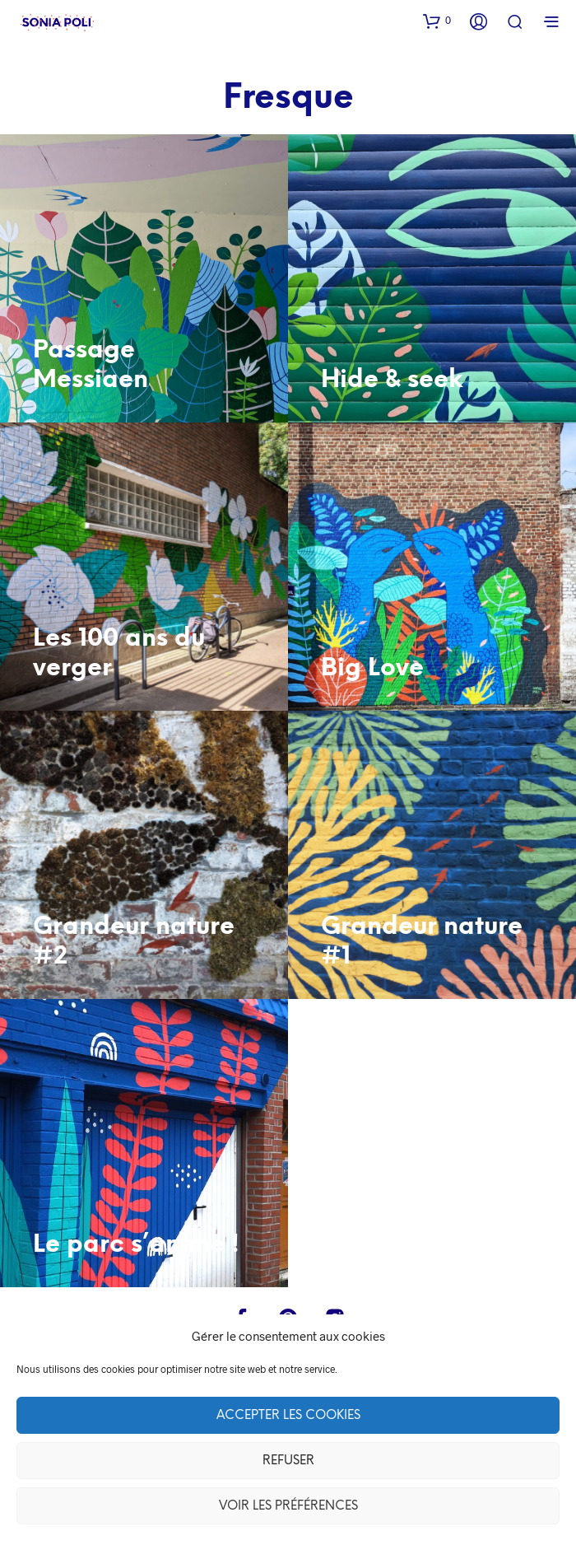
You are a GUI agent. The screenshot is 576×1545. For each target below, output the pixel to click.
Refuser (288, 1461)
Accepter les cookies (288, 1415)
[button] (437, 20)
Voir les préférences (288, 1506)
